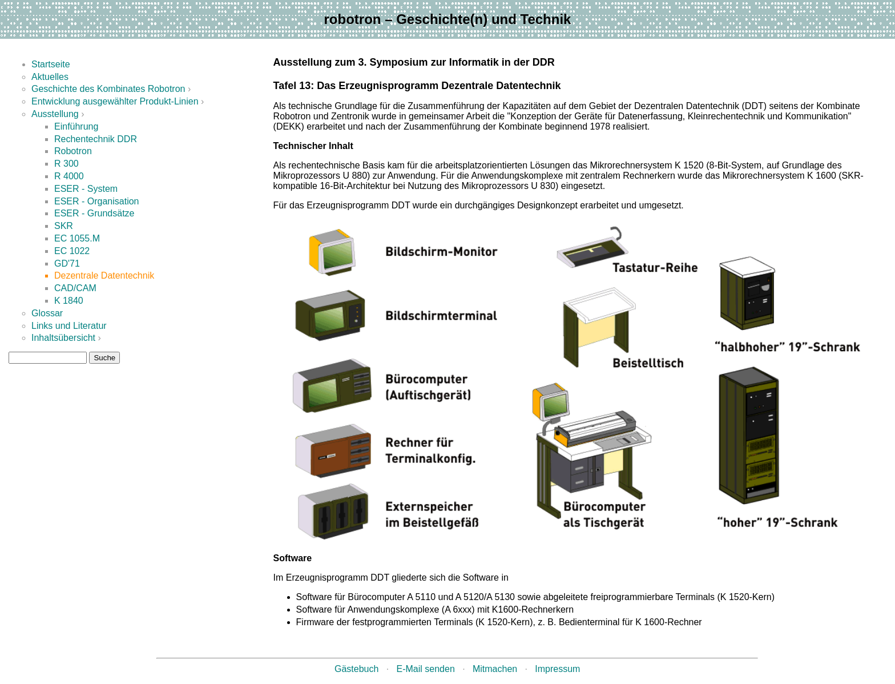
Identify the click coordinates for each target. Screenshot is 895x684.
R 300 (66, 163)
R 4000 (69, 176)
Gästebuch (356, 669)
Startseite (50, 64)
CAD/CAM (75, 288)
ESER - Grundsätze (94, 213)
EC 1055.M (77, 238)
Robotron (73, 151)
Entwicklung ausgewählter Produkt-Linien (115, 101)
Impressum (557, 669)
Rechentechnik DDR (95, 139)
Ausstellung (55, 114)
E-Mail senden (426, 669)
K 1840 (68, 300)
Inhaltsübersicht (63, 338)
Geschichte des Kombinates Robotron (108, 89)
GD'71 (67, 263)
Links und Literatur (69, 326)
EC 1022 (72, 251)
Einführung (76, 126)
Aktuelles (49, 77)
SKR (63, 226)
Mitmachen (495, 669)
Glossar (47, 313)
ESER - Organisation (96, 201)
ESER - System (86, 189)
